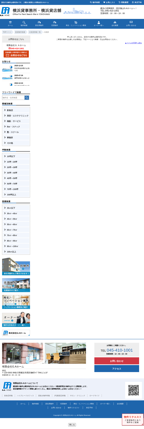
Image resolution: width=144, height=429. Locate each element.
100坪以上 (11, 195)
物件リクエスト (74, 408)
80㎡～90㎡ (12, 241)
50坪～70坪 (12, 184)
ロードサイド (94, 396)
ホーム (22, 404)
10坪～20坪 (12, 162)
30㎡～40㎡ (12, 213)
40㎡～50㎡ (12, 219)
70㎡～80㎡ (12, 235)
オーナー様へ (105, 404)
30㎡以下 (11, 208)
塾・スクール (13, 132)
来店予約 (89, 408)
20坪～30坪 (12, 167)
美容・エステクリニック (18, 116)
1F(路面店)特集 (60, 396)
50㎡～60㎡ (12, 224)
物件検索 (35, 404)
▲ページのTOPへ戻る (133, 43)
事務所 (10, 137)
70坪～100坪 (12, 189)
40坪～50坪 (12, 178)
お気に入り (109, 2)
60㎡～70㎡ (12, 230)
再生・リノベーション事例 (84, 404)
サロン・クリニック (77, 396)
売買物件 (63, 404)
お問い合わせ (116, 361)
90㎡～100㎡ (12, 246)
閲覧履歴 (123, 2)
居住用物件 (49, 404)
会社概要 (120, 404)
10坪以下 (11, 156)
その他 (10, 143)
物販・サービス (14, 121)
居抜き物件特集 (44, 396)
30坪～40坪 (12, 173)
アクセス (116, 369)
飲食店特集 (8, 396)
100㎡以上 (11, 252)
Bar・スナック (13, 127)
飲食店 (10, 110)
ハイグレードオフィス (25, 396)
